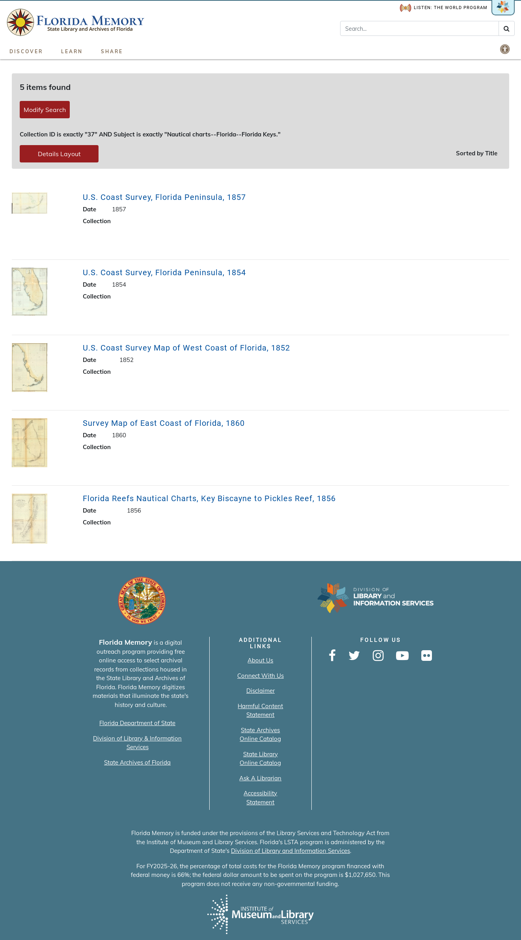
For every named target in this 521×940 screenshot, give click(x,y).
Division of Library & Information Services (137, 743)
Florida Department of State (137, 723)
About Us (260, 660)
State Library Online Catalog (260, 758)
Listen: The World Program (444, 8)
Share (112, 51)
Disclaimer (260, 690)
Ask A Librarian (260, 778)
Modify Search (45, 110)
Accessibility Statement (260, 797)
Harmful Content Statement (260, 710)
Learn (72, 51)
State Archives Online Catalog (260, 734)
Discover (26, 51)
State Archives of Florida (137, 762)
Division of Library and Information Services (290, 850)
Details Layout (59, 154)
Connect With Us (260, 675)
